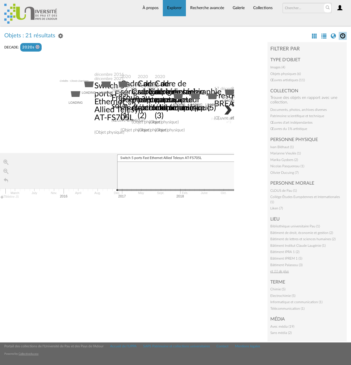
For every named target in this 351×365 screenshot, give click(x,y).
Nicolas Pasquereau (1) (287, 166)
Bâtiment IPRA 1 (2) (284, 252)
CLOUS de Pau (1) (283, 190)
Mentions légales (247, 346)
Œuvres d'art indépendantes (291, 122)
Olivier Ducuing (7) (284, 172)
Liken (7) (276, 208)
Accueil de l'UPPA (123, 346)
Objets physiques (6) (285, 74)
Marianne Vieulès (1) (285, 153)
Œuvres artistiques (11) (287, 80)
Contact (222, 346)
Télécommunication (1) (287, 308)
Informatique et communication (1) (296, 302)
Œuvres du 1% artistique (288, 128)
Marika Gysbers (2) (284, 160)
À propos (151, 8)
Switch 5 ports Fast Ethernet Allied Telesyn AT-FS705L (118, 102)
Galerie (239, 8)
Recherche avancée (207, 8)
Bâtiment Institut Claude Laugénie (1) (298, 245)
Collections (263, 8)
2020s (31, 47)
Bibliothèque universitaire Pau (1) (295, 226)
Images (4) (277, 67)
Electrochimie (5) (282, 295)
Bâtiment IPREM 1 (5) (286, 258)
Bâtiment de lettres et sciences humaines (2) (303, 239)
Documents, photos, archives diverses (298, 109)
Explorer (174, 8)
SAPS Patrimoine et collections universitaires (176, 346)
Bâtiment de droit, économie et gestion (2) (301, 233)
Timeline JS (10, 197)
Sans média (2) (281, 333)
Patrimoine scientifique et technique (297, 116)
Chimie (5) (277, 289)
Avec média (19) (282, 326)
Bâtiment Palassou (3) (286, 265)
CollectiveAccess (28, 353)
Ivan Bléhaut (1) (282, 147)
